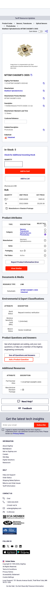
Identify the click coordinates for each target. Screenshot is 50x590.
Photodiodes (10, 26)
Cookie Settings (8, 577)
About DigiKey (8, 446)
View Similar (16, 268)
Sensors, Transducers (24, 23)
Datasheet (9, 137)
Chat (6, 498)
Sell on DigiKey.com (10, 451)
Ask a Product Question (19, 359)
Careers (5, 454)
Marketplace (7, 449)
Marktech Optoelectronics (13, 91)
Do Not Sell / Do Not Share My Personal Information (25, 586)
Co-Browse (8, 512)
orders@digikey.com (12, 508)
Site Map (6, 457)
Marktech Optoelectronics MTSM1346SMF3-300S (20, 29)
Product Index (7, 23)
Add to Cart (25, 171)
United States (9, 561)
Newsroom (7, 463)
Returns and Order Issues (12, 483)
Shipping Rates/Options (11, 480)
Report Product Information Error (25, 262)
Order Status (7, 478)
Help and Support (9, 475)
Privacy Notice (18, 433)
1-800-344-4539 (10, 502)
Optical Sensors (41, 23)
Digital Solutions (9, 460)
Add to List (25, 179)
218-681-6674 (10, 505)
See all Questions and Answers (22, 355)
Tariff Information (9, 486)
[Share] (46, 31)
